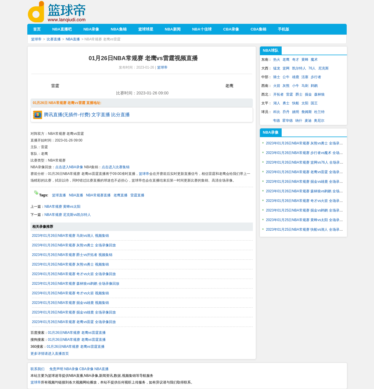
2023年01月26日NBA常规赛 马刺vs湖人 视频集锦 (70, 236)
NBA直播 (73, 39)
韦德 (276, 121)
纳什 (298, 121)
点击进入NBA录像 (69, 167)
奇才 (295, 60)
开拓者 (278, 94)
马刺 (304, 86)
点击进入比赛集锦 (116, 167)
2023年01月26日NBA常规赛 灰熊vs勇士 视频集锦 (70, 264)
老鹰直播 (120, 195)
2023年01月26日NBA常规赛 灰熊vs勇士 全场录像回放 (74, 245)
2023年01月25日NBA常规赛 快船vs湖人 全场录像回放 (308, 229)
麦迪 (308, 121)
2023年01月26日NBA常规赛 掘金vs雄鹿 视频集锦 (70, 303)
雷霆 (289, 94)
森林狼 (319, 94)
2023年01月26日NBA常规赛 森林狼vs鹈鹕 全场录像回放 (75, 284)
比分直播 (120, 114)
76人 (312, 68)
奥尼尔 (319, 121)
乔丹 (286, 112)
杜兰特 (319, 112)
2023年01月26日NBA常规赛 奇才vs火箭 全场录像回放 (74, 274)
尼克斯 (323, 68)
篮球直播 (59, 195)
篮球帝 (65, 11)
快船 (295, 103)
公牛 (286, 77)
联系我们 (37, 369)
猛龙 (276, 68)
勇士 (286, 103)
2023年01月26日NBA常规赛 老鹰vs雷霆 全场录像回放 (74, 322)
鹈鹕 (314, 86)
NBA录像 (270, 132)
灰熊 (286, 86)
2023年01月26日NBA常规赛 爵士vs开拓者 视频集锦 (72, 255)
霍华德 (287, 121)
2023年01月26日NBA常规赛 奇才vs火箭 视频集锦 (70, 293)
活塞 (304, 77)
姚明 (295, 112)
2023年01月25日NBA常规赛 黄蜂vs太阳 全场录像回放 (308, 220)
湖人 (276, 103)
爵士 (299, 94)
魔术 (314, 60)
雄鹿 (295, 77)
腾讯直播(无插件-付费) (67, 114)
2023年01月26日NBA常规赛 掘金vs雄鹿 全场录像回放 (74, 312)
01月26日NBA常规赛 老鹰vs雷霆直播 (77, 333)
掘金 (308, 94)
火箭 (276, 86)
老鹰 (286, 60)
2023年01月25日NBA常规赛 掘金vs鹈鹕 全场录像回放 (308, 210)
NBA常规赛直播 (98, 195)
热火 (276, 60)
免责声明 (56, 369)
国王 (314, 103)
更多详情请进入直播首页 (49, 354)
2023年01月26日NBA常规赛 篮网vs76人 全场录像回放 (308, 162)
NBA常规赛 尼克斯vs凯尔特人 (67, 215)
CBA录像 (86, 369)
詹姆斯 (306, 112)
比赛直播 (54, 39)
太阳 (304, 103)
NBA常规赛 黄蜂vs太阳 (62, 207)
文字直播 (100, 114)
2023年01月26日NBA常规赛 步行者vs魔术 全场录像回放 (309, 153)
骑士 (276, 77)
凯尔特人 (299, 68)
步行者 (316, 77)
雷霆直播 (137, 195)
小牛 (295, 86)
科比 (276, 112)
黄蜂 (304, 60)
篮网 (286, 68)
